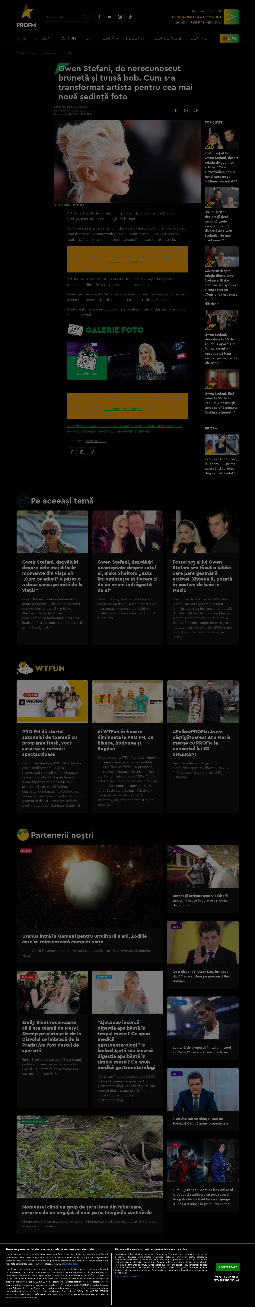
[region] (127, 1275)
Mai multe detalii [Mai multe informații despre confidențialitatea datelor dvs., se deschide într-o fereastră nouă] (70, 1264)
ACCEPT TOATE (228, 1267)
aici (57, 1284)
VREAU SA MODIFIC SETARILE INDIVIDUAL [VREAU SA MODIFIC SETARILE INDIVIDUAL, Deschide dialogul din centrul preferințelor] (226, 1279)
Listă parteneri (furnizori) (127, 1276)
